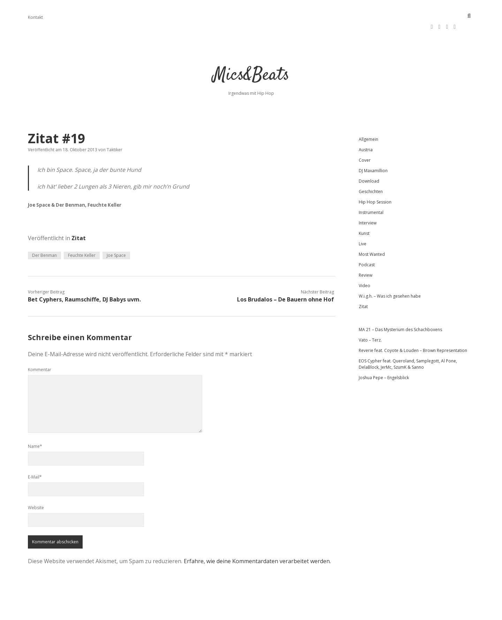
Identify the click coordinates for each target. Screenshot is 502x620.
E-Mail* (35, 461)
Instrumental (371, 196)
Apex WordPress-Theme (229, 612)
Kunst (364, 217)
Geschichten (371, 175)
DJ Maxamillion (373, 154)
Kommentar (39, 353)
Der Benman (44, 239)
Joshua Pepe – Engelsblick (384, 361)
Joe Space (116, 239)
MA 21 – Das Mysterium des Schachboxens (400, 313)
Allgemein (368, 123)
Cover (365, 144)
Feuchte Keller (82, 239)
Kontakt (35, 17)
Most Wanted (372, 238)
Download (369, 165)
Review (365, 259)
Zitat (78, 221)
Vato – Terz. (370, 324)
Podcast (367, 248)
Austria (366, 133)
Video (364, 269)
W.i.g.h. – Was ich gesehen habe (390, 280)
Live (362, 227)
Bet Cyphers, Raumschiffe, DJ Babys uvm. (84, 283)
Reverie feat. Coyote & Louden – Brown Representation (413, 334)
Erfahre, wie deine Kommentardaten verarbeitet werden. (257, 545)
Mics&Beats (251, 59)
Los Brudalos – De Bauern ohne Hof (285, 283)
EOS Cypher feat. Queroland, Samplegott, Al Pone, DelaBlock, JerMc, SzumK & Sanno (408, 348)
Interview (367, 206)
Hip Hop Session (375, 186)
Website (36, 491)
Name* (35, 430)
